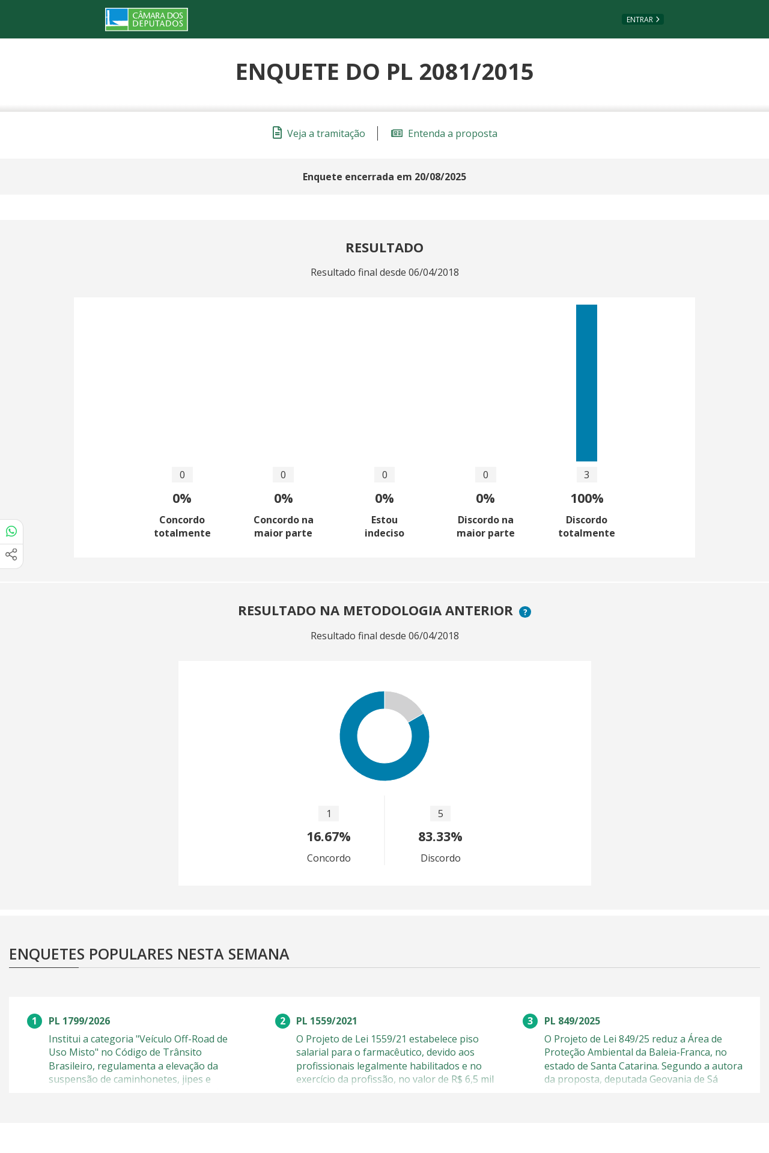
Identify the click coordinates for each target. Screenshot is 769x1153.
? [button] (527, 612)
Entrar (640, 19)
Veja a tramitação (319, 133)
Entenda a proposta (444, 133)
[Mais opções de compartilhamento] (11, 556)
